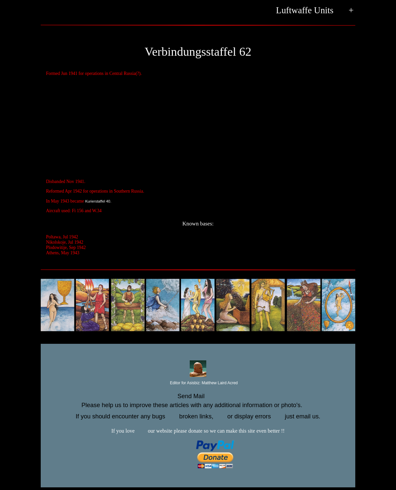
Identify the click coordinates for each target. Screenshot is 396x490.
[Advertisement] (198, 128)
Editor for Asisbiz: (198, 383)
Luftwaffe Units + (315, 11)
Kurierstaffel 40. (98, 201)
